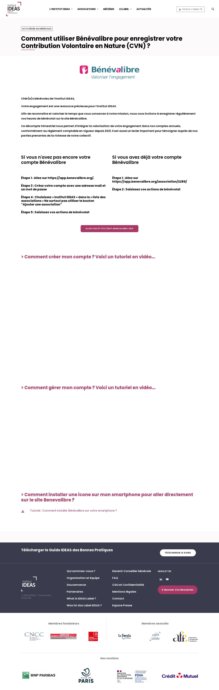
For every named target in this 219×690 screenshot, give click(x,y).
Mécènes (108, 9)
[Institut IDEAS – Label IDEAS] (13, 9)
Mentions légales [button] (124, 592)
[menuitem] (61, 9)
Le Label (125, 9)
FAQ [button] (115, 578)
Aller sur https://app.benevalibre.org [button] (109, 228)
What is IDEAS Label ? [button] (81, 598)
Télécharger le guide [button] (178, 552)
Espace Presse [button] (122, 605)
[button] (213, 9)
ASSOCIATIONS (87, 9)
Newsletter (164, 571)
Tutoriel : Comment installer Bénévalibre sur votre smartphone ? (73, 510)
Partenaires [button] (75, 592)
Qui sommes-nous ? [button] (81, 571)
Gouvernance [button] (76, 585)
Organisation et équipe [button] (83, 578)
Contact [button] (118, 598)
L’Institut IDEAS (61, 9)
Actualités (144, 9)
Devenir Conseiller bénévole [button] (131, 571)
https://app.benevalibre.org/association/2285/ (149, 181)
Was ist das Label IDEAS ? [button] (84, 605)
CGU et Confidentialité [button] (128, 585)
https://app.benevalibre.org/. (71, 178)
